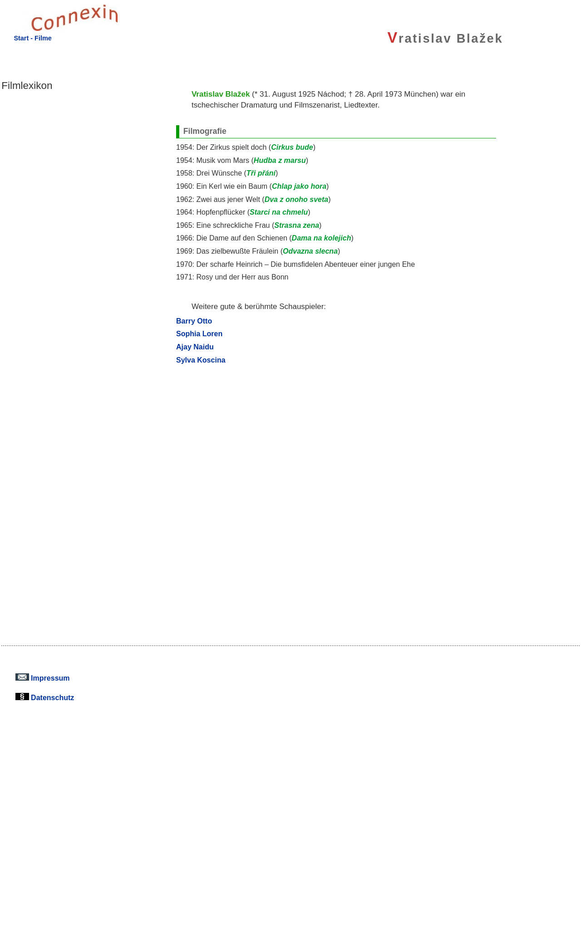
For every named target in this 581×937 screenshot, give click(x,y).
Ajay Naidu (195, 347)
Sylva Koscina (201, 360)
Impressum (42, 678)
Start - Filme (32, 38)
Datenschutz (44, 697)
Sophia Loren (199, 333)
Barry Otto (194, 321)
